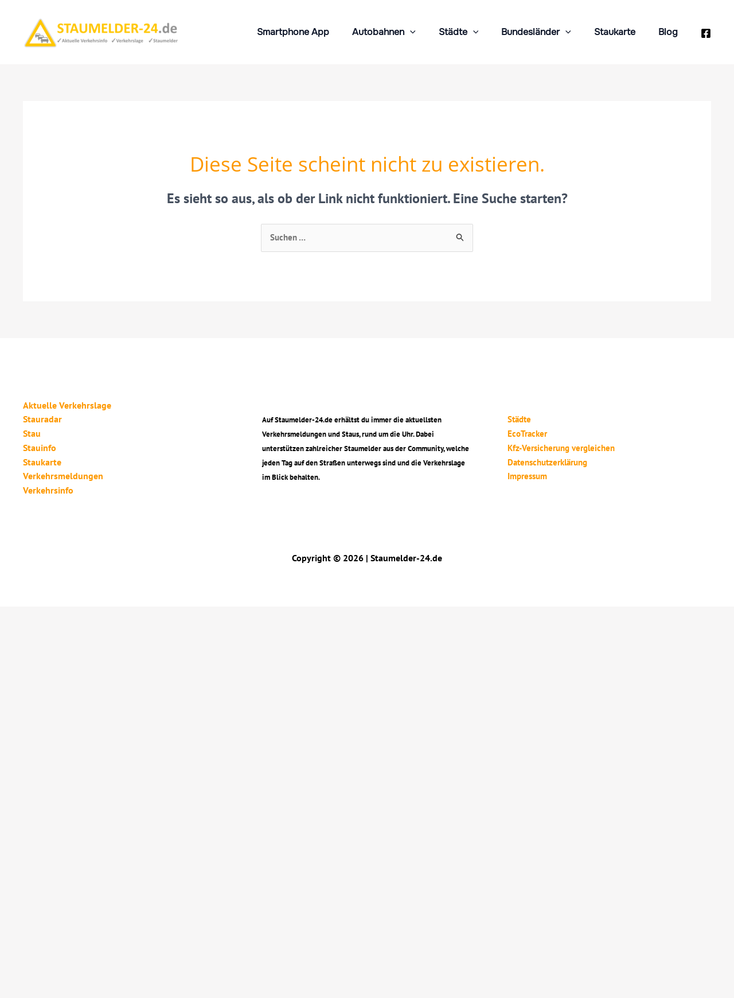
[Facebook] (706, 33)
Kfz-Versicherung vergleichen (559, 447)
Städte (475, 32)
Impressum (523, 474)
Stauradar (42, 419)
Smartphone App (318, 32)
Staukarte (621, 32)
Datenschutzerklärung (545, 461)
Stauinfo (39, 447)
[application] (430, 32)
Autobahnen (404, 32)
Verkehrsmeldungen (63, 474)
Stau (32, 433)
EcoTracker (522, 433)
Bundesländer (548, 32)
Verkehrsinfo (48, 488)
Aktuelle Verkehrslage (67, 405)
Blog (670, 32)
